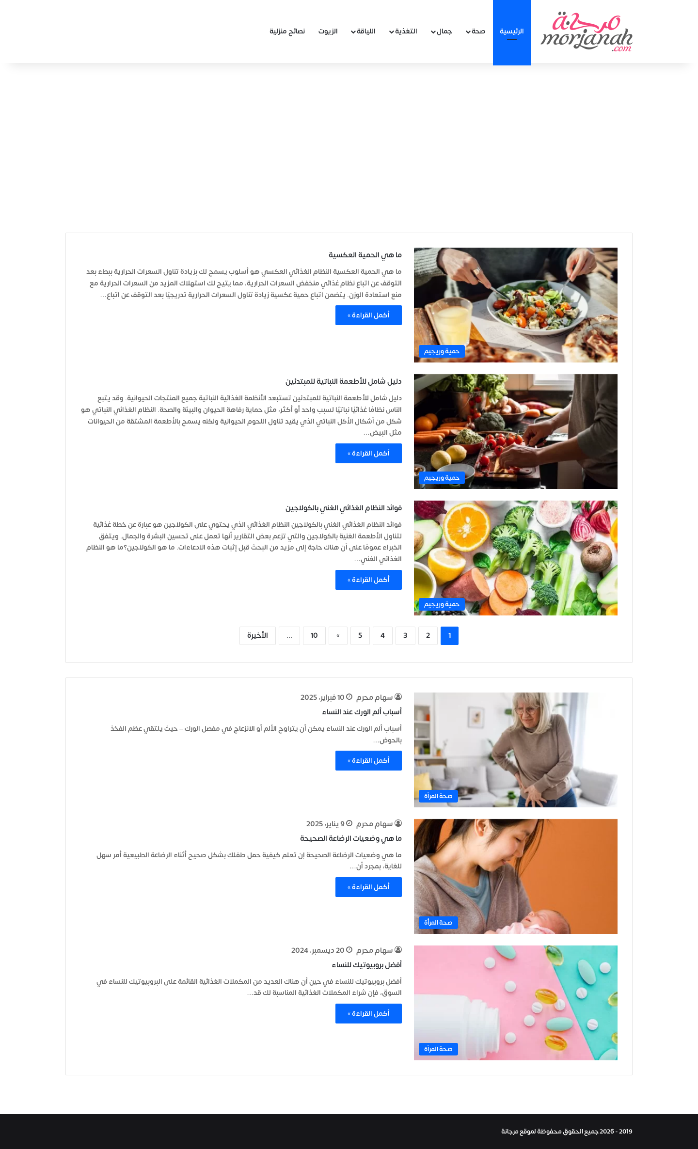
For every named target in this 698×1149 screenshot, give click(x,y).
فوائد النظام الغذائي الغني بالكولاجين (344, 508)
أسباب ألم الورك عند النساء (362, 712)
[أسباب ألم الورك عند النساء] (516, 750)
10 (314, 636)
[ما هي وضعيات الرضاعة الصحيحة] (516, 876)
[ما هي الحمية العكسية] (516, 305)
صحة (479, 31)
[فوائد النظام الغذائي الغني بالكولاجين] (516, 558)
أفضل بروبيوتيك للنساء (367, 965)
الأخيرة (257, 636)
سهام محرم (374, 698)
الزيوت (328, 31)
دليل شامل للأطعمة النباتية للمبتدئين (344, 382)
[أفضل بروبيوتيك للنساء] (516, 1002)
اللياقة (366, 31)
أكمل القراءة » (369, 315)
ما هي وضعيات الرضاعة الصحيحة (351, 839)
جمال (444, 31)
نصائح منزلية (287, 31)
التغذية (406, 31)
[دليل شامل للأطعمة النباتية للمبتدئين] (516, 431)
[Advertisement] (349, 145)
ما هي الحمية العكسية (365, 255)
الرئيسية (512, 31)
